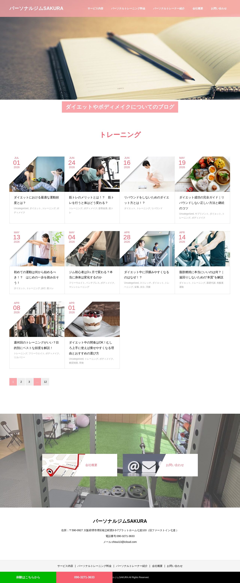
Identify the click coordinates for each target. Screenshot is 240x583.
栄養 (136, 287)
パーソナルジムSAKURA (36, 8)
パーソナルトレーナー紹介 (169, 8)
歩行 (43, 288)
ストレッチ (145, 283)
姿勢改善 (102, 208)
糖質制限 (73, 363)
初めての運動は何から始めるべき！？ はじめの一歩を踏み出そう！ (36, 277)
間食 (81, 363)
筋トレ (50, 288)
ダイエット (35, 208)
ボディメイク (90, 208)
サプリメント (201, 213)
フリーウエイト (77, 283)
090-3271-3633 (84, 577)
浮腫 (148, 287)
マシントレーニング (79, 287)
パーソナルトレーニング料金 (128, 8)
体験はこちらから (28, 577)
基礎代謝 (210, 283)
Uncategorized (21, 208)
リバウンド (157, 208)
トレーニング (49, 208)
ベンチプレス (93, 283)
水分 (142, 287)
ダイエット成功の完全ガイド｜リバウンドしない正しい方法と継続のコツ (201, 203)
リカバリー (19, 357)
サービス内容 (95, 8)
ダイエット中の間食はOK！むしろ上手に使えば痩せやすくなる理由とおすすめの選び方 (91, 348)
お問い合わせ (219, 8)
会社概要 (198, 8)
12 (45, 381)
